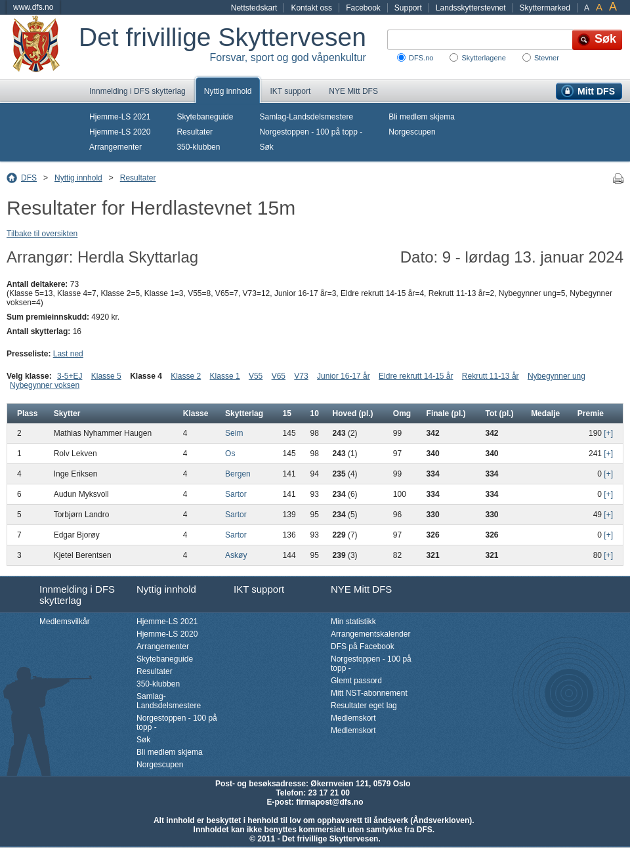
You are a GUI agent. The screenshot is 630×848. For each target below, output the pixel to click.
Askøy (236, 555)
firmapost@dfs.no (329, 802)
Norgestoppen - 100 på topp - (310, 132)
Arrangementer (115, 147)
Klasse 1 (225, 376)
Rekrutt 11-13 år (490, 376)
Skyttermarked (545, 7)
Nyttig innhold (228, 91)
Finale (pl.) (446, 413)
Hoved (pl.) (353, 413)
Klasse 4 (146, 376)
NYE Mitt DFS (353, 91)
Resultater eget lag (364, 705)
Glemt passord (356, 680)
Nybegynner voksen (44, 385)
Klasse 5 (106, 376)
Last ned (68, 353)
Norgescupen (411, 132)
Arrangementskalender (370, 634)
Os (230, 453)
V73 (301, 376)
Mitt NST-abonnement (369, 693)
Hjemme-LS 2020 (119, 132)
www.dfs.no (33, 7)
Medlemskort (353, 718)
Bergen (238, 473)
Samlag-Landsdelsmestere (306, 116)
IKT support (290, 91)
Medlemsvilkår (64, 621)
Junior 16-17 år (343, 376)
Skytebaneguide (205, 116)
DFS (29, 177)
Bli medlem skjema (421, 116)
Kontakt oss (311, 7)
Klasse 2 (186, 376)
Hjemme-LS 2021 (119, 116)
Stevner (546, 58)
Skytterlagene (483, 58)
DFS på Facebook (362, 646)
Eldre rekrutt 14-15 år (416, 376)
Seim (234, 433)
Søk (266, 147)
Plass (27, 413)
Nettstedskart (254, 7)
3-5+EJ (69, 376)
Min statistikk (353, 621)
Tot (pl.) (500, 413)
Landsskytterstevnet (471, 7)
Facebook (363, 7)
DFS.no (421, 58)
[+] (608, 433)
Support (408, 7)
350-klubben (198, 147)
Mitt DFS (596, 91)
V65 (278, 376)
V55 (255, 376)
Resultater (195, 132)
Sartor (236, 494)
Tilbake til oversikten (42, 233)
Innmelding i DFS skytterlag (137, 91)
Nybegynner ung (556, 376)
